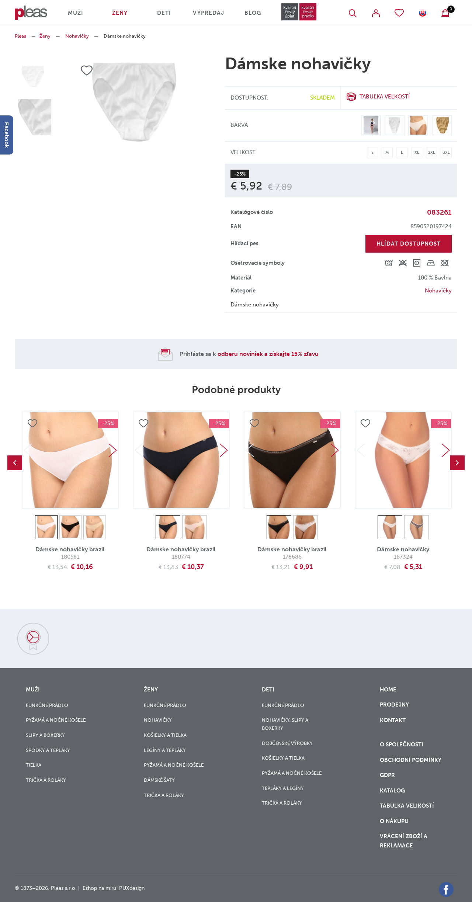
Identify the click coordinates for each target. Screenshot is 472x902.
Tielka (33, 765)
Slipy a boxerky (45, 735)
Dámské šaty (159, 780)
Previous (14, 462)
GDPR (388, 775)
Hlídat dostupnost (408, 243)
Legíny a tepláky (165, 750)
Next (112, 450)
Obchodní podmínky (410, 760)
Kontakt (393, 725)
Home (388, 689)
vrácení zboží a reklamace (403, 841)
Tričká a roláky (46, 780)
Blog (252, 13)
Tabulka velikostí (407, 805)
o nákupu (394, 821)
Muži (75, 13)
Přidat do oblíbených (32, 423)
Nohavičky (77, 36)
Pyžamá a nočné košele (56, 720)
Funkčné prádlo (47, 705)
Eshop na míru (99, 888)
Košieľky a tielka (165, 735)
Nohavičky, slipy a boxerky (285, 724)
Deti (164, 13)
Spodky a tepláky (48, 750)
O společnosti (402, 744)
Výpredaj (208, 13)
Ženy (120, 13)
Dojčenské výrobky (287, 743)
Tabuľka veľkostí (385, 96)
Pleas (20, 36)
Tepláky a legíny (283, 788)
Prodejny (394, 704)
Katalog (393, 790)
